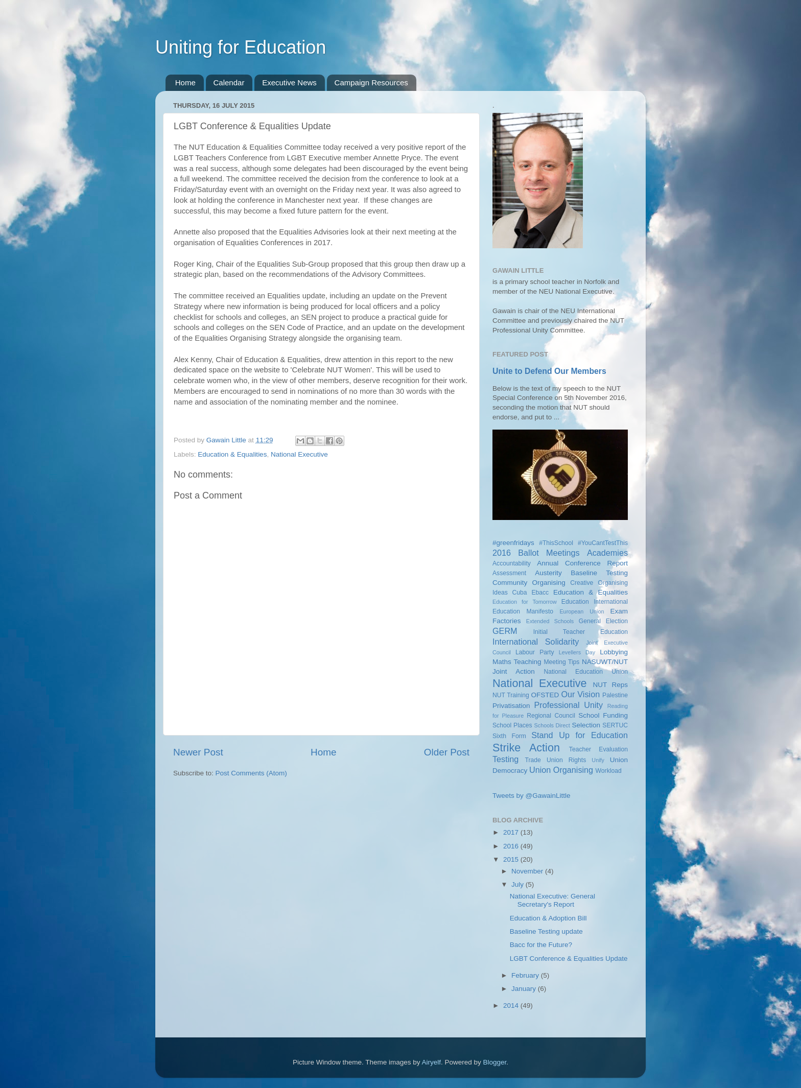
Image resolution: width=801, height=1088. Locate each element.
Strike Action (526, 747)
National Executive (299, 454)
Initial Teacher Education (580, 631)
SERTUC (615, 725)
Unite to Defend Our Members (549, 371)
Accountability (511, 563)
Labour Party (534, 652)
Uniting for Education (240, 47)
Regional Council (551, 715)
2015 (512, 859)
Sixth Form (509, 736)
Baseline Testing (599, 573)
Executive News (289, 82)
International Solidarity (535, 641)
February (526, 975)
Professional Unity (568, 704)
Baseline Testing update (546, 931)
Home (185, 82)
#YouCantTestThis (603, 543)
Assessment (509, 573)
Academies (607, 552)
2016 (512, 846)
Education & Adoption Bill (548, 918)
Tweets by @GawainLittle (531, 795)
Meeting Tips (561, 662)
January (524, 988)
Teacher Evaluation (598, 749)
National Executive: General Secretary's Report (552, 900)
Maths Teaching (516, 662)
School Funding (603, 715)
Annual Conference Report (582, 563)
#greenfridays (513, 543)
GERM (504, 630)
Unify (598, 760)
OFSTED (545, 695)
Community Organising (529, 582)
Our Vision (580, 694)
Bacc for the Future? (541, 945)
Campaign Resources (371, 82)
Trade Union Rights (555, 760)
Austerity (548, 573)
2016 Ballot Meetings (536, 552)
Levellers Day (577, 652)
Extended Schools (550, 621)
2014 (512, 1005)
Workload (609, 770)
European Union (581, 611)
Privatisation (511, 705)
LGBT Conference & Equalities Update (569, 958)
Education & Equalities (232, 454)
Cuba (519, 592)
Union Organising (561, 769)
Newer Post (198, 752)
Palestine (615, 695)
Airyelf (431, 1062)
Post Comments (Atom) (251, 773)
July (518, 884)
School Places (512, 725)
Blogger (495, 1062)
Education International (594, 601)
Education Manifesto (522, 611)
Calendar (229, 82)
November (528, 871)
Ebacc (540, 592)
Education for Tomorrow (524, 602)
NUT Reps (610, 685)
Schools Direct (552, 725)
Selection (586, 725)
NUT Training (510, 695)
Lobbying (614, 652)
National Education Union (586, 671)
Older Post (446, 752)
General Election (603, 621)
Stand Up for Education (579, 735)
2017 (512, 832)
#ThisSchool (556, 543)
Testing (505, 759)
